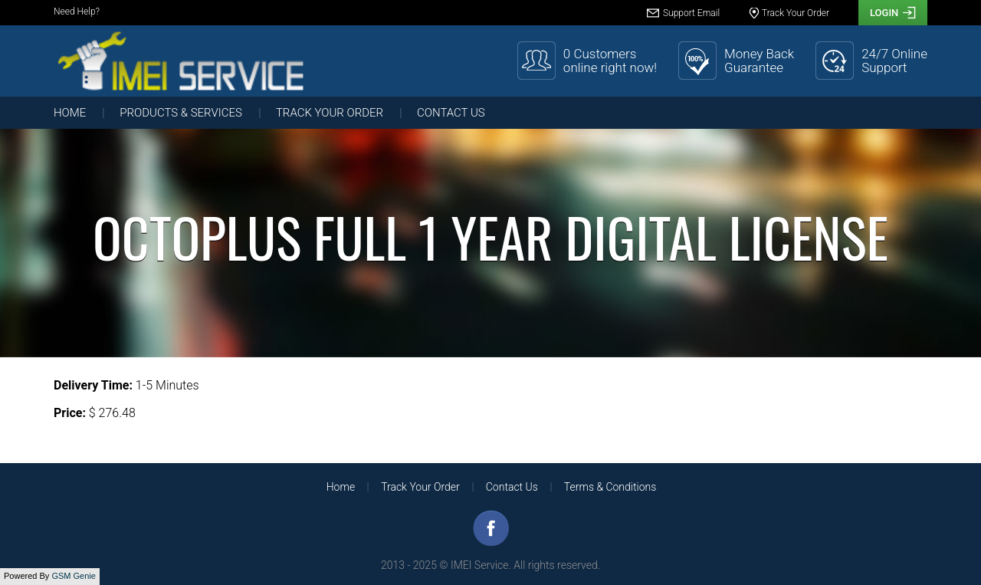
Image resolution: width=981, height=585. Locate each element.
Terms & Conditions (610, 487)
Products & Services (181, 113)
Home (70, 113)
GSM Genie (73, 575)
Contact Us (451, 113)
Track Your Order (329, 113)
